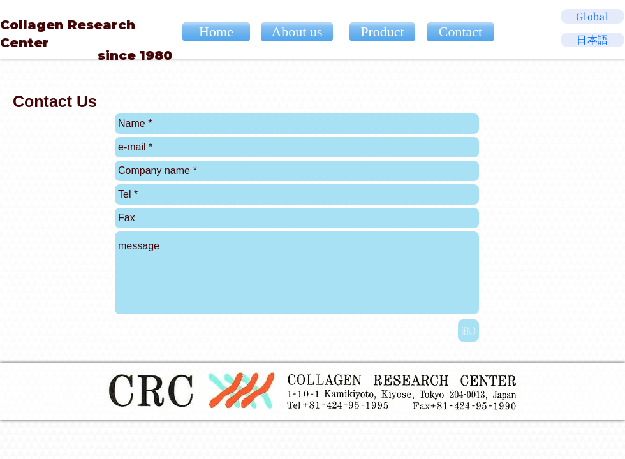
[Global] (592, 16)
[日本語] (592, 40)
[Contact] (460, 31)
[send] (468, 330)
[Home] (216, 31)
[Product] (382, 31)
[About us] (297, 31)
